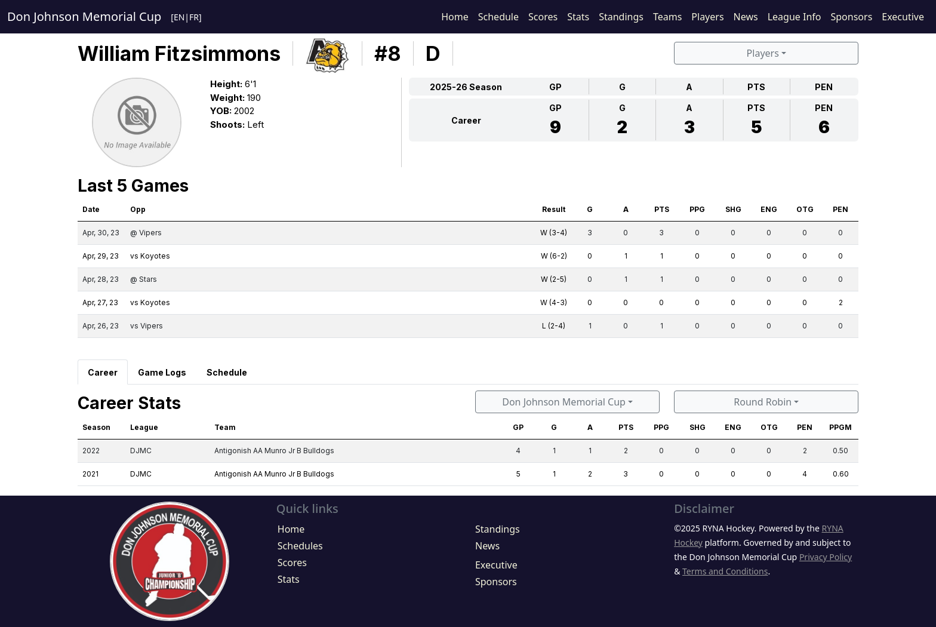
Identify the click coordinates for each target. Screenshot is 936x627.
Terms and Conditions (725, 571)
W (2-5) (553, 279)
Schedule (498, 16)
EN (179, 17)
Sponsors (851, 16)
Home (455, 16)
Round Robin (763, 401)
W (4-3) (553, 302)
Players (707, 16)
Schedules (300, 545)
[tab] (103, 372)
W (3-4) (553, 232)
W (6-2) (554, 255)
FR (194, 17)
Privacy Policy (825, 557)
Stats (578, 16)
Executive (903, 16)
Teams (667, 16)
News (746, 16)
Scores (543, 16)
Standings (621, 16)
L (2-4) (553, 325)
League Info (794, 16)
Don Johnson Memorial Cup (84, 16)
